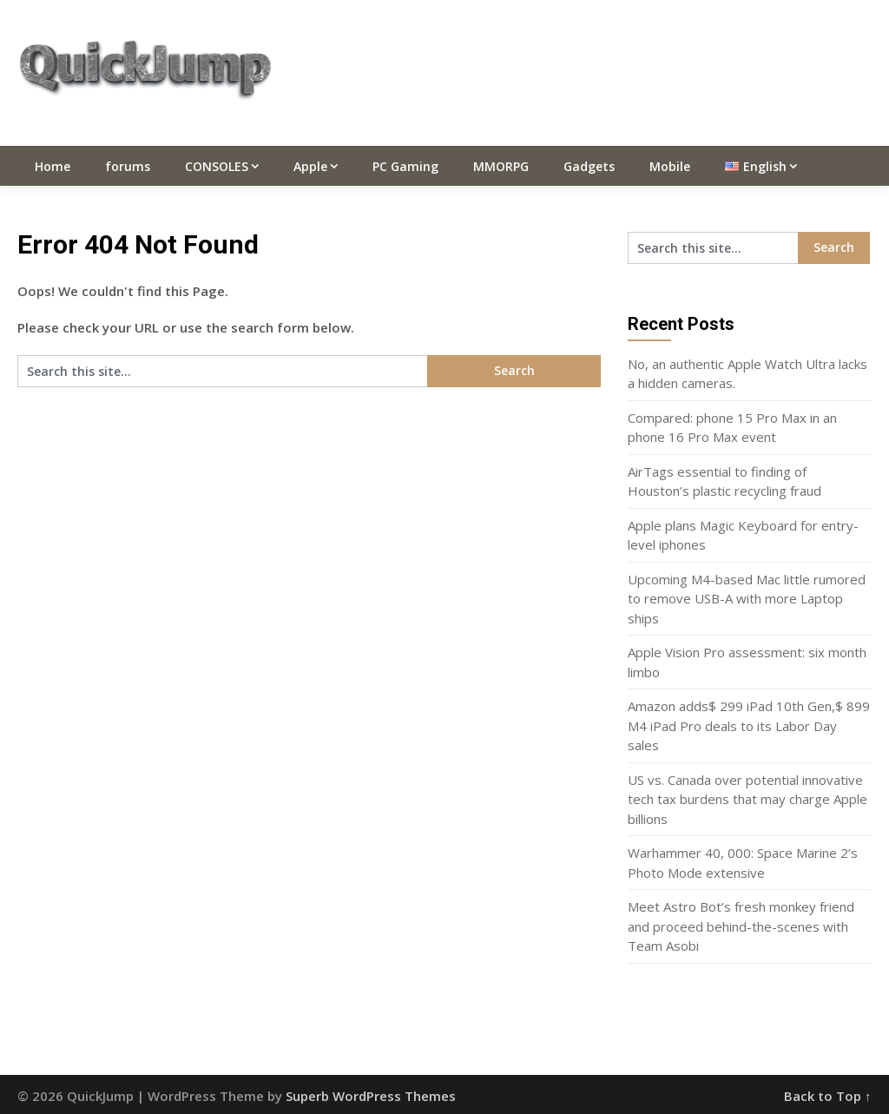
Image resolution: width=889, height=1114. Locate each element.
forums (127, 166)
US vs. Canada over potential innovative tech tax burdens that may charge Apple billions (747, 799)
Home (52, 166)
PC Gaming (405, 166)
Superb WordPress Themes (371, 1095)
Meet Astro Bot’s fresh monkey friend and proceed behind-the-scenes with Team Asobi (741, 926)
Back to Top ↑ (828, 1095)
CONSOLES (216, 166)
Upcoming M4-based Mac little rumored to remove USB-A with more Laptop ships (747, 598)
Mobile (669, 166)
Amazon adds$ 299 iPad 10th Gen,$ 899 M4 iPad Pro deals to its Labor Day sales (749, 725)
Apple (310, 166)
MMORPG (501, 166)
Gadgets (589, 166)
